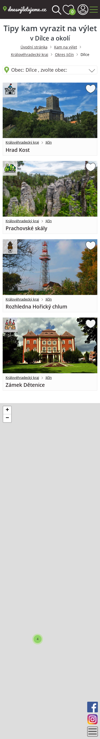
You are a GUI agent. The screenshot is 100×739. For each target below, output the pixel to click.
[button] (37, 639)
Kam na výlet (65, 47)
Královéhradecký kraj (29, 54)
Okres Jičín (64, 54)
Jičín (49, 142)
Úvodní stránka (34, 47)
